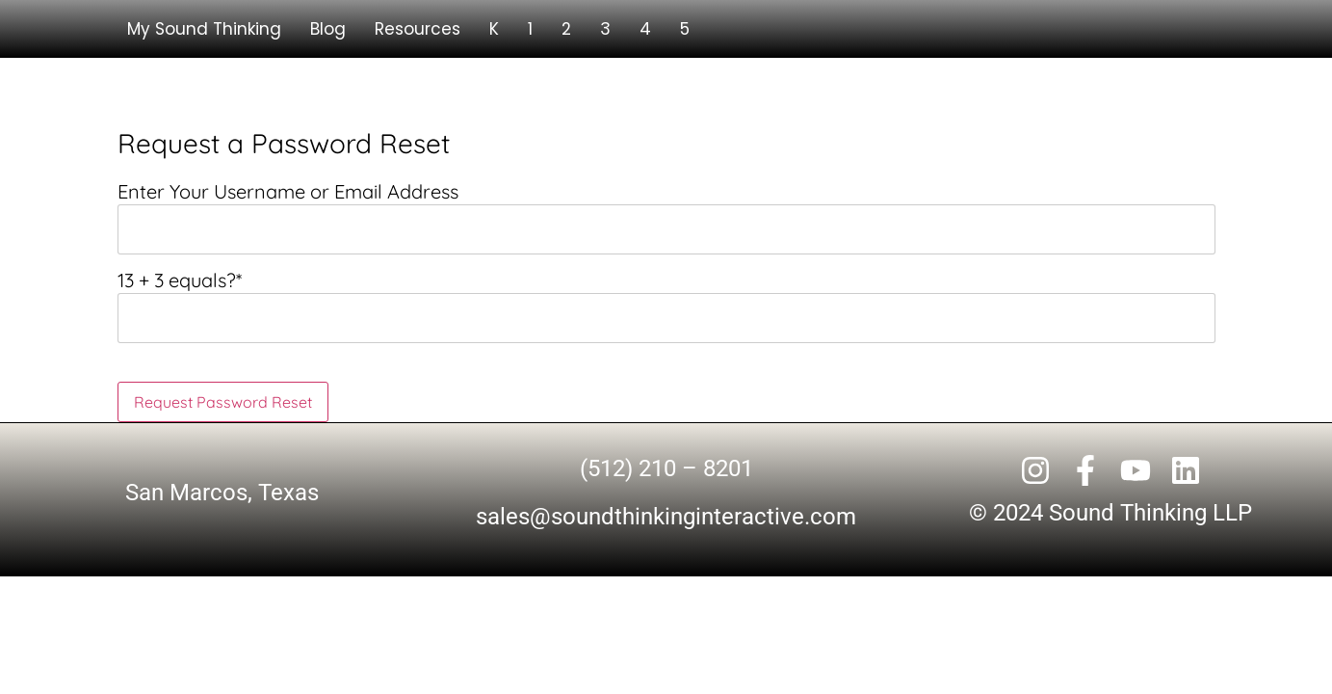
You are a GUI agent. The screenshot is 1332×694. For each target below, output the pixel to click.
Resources (417, 28)
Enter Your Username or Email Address (288, 191)
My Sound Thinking (204, 28)
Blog (328, 28)
